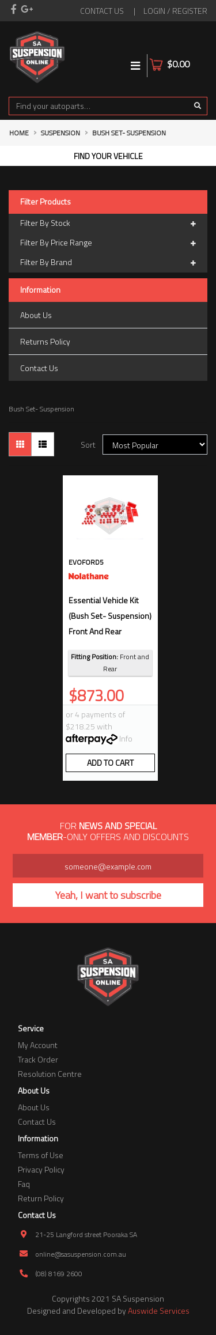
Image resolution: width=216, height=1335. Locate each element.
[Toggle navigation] (135, 65)
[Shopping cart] (199, 57)
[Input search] (99, 106)
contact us (102, 11)
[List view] (42, 444)
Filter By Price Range (108, 243)
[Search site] (197, 106)
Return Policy (41, 1198)
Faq (24, 1184)
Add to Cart (110, 763)
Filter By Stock (108, 223)
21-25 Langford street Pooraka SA (86, 1234)
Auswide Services (159, 1310)
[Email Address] (108, 866)
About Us (36, 315)
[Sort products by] (155, 444)
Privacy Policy (41, 1169)
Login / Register (175, 11)
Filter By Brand (108, 263)
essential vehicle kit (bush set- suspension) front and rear (110, 615)
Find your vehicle (108, 156)
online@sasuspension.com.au (80, 1254)
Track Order (38, 1059)
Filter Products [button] (45, 202)
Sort (88, 444)
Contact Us (39, 368)
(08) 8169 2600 (58, 1273)
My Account (38, 1045)
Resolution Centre (50, 1074)
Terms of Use (40, 1155)
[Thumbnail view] (20, 444)
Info (125, 738)
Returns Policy (45, 341)
